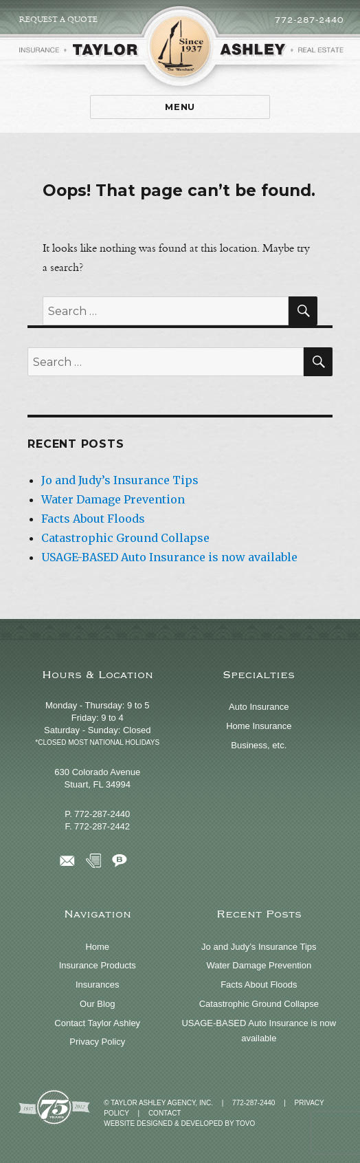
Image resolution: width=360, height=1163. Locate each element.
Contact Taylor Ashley (97, 1023)
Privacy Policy (97, 1041)
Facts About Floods (93, 518)
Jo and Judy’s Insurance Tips (120, 480)
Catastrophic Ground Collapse (125, 538)
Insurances (98, 984)
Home (97, 947)
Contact (164, 1113)
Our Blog (97, 1004)
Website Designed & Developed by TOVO (179, 1123)
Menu (179, 106)
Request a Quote (58, 19)
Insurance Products (97, 965)
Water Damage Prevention (113, 499)
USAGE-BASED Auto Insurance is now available (169, 557)
